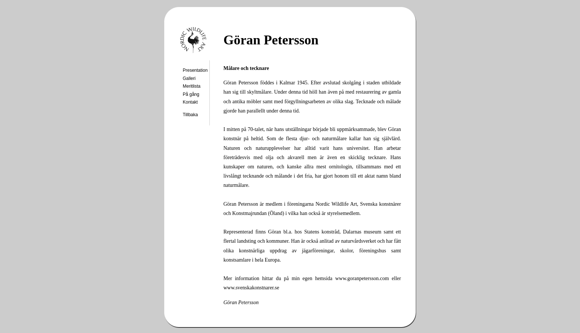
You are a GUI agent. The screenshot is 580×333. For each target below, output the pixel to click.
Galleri (189, 78)
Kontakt (190, 102)
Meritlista (191, 86)
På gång (191, 94)
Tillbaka (190, 114)
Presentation (195, 70)
